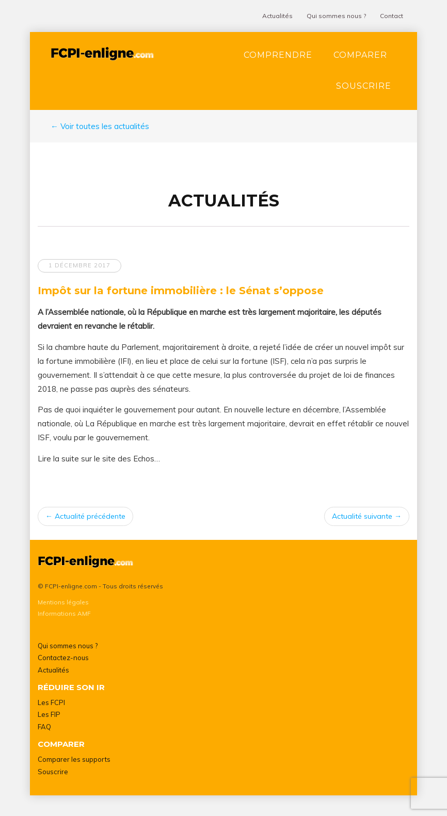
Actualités (277, 16)
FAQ (44, 727)
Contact (391, 16)
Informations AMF (64, 613)
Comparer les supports (74, 759)
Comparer (360, 55)
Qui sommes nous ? (336, 16)
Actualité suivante (367, 516)
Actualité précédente (85, 516)
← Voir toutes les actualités (100, 126)
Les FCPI (51, 702)
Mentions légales (63, 602)
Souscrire (363, 86)
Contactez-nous (63, 657)
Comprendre (278, 55)
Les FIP (49, 714)
